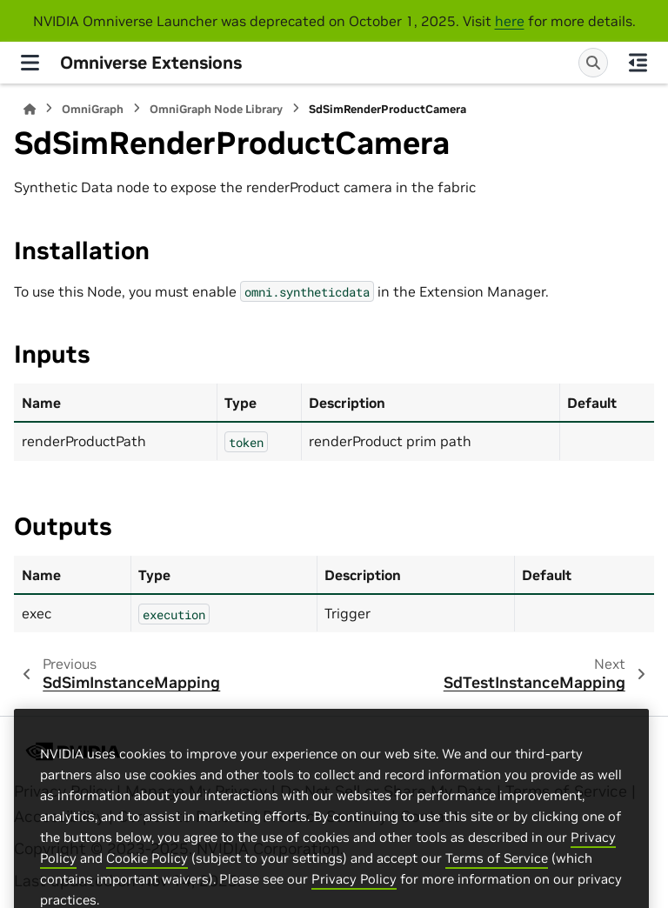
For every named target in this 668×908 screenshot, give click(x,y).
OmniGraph (93, 109)
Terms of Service (496, 895)
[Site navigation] (30, 62)
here (509, 21)
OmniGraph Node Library (216, 109)
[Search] (593, 62)
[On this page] (638, 62)
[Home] (29, 109)
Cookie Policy (147, 895)
